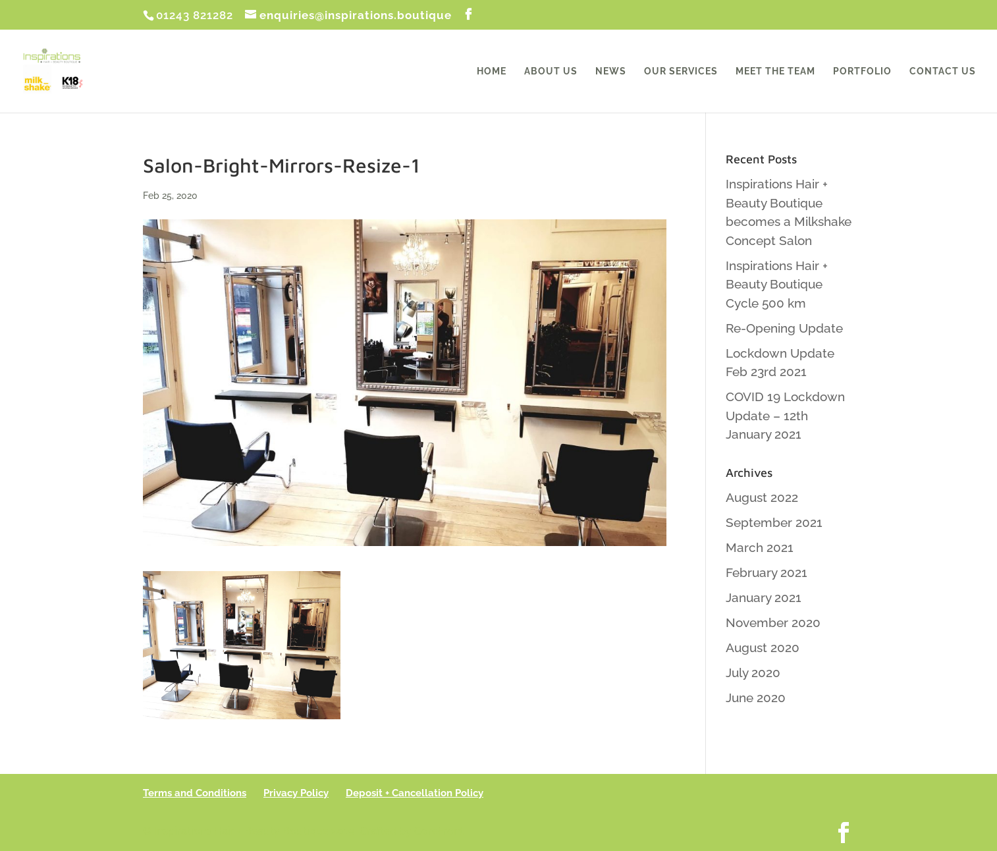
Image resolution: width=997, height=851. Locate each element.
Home (491, 71)
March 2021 (760, 547)
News (610, 71)
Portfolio (862, 71)
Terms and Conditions (194, 793)
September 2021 (774, 522)
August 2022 (762, 497)
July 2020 (753, 672)
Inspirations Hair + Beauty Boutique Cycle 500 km (777, 284)
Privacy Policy (296, 793)
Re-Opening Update (784, 328)
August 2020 (762, 647)
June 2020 (756, 697)
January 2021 (763, 597)
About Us (551, 71)
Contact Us (942, 71)
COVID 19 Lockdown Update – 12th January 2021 (785, 415)
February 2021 (766, 572)
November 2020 (773, 622)
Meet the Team (775, 71)
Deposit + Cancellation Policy (414, 793)
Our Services (681, 71)
